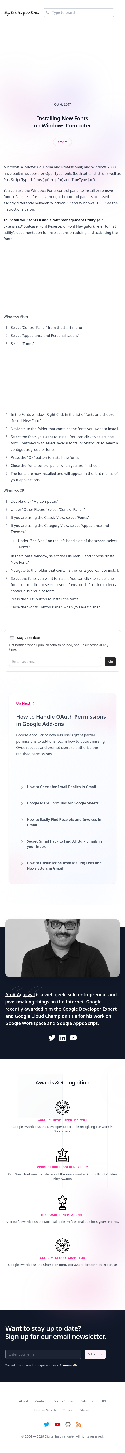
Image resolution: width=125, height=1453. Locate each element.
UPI (103, 1401)
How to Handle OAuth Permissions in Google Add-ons (61, 720)
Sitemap (85, 1410)
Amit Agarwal (20, 995)
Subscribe (95, 1354)
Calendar (86, 1401)
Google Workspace (25, 1023)
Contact (41, 1401)
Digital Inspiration (58, 1436)
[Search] (78, 12)
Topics (67, 1410)
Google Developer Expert (89, 1009)
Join (110, 661)
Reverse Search (45, 1410)
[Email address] (55, 661)
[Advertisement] (62, 53)
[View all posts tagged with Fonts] (62, 142)
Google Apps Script (77, 1023)
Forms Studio (63, 1401)
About (23, 1401)
